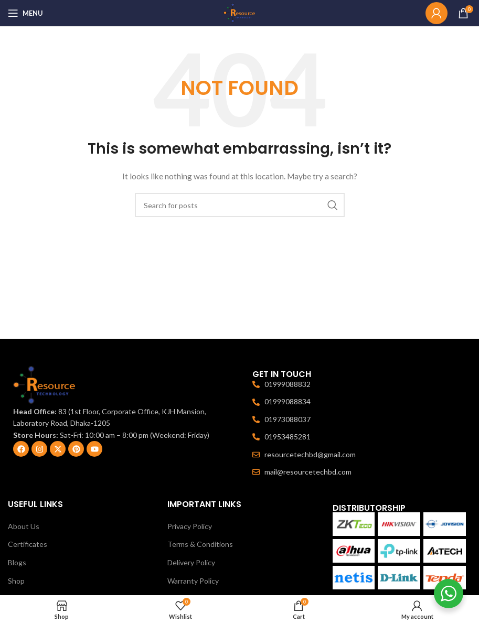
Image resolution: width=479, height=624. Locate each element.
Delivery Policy (191, 562)
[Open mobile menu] (25, 13)
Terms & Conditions (200, 544)
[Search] (240, 205)
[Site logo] (239, 12)
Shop (16, 580)
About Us (23, 526)
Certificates (27, 544)
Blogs (17, 562)
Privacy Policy (189, 526)
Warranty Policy (193, 580)
